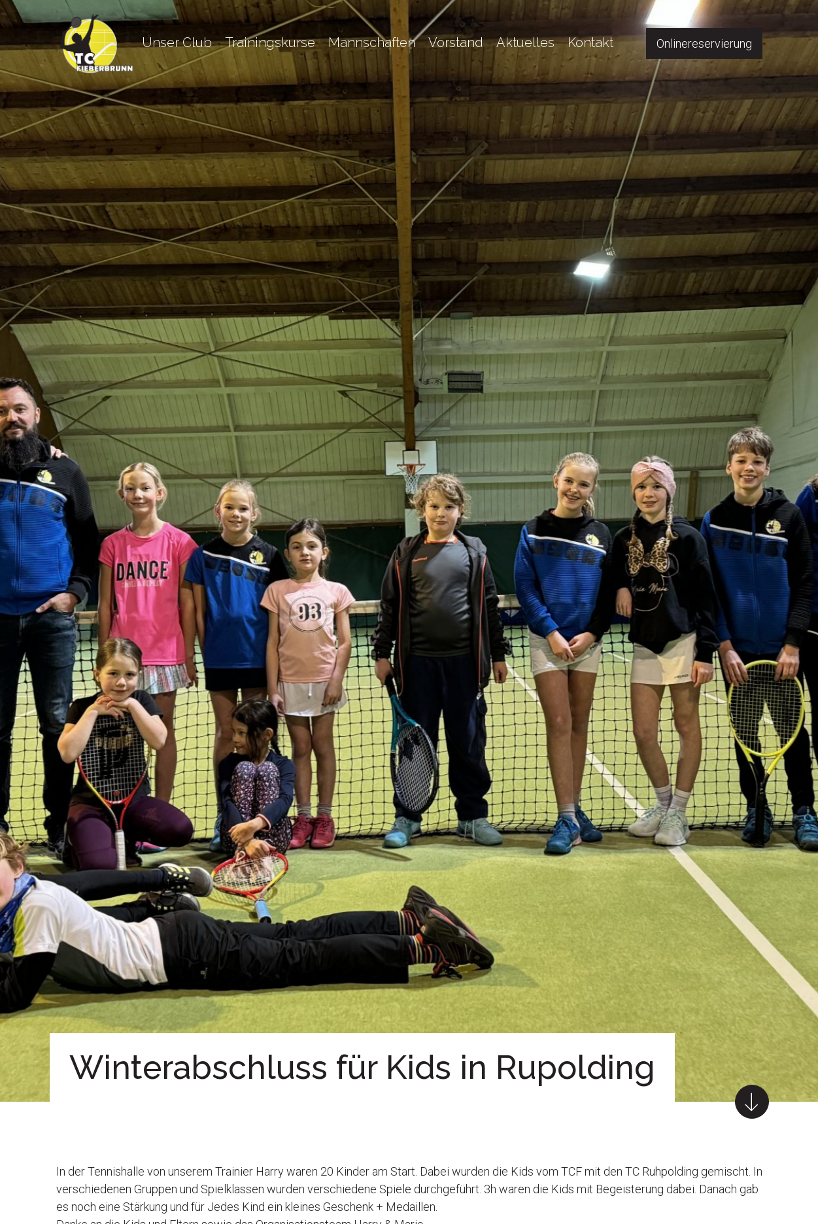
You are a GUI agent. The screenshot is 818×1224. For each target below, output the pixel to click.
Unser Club (177, 42)
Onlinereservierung (704, 43)
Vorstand (455, 42)
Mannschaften (371, 42)
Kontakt (590, 42)
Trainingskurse (270, 42)
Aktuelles (525, 42)
